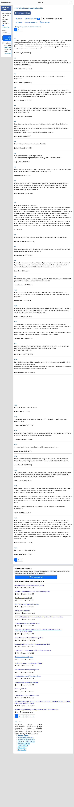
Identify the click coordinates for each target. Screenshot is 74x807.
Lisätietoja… (6, 77)
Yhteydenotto (22, 797)
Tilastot (19, 22)
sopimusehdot (9, 98)
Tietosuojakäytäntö (31, 22)
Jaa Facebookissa (22, 13)
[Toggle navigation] (70, 2)
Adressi (19, 19)
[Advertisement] (43, 46)
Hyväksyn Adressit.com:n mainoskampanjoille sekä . (11, 99)
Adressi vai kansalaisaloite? (26, 789)
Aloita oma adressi (36, 624)
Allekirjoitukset (32, 19)
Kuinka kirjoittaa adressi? (25, 785)
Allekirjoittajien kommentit (52, 19)
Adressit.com (6, 2)
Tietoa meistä (22, 795)
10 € (5, 83)
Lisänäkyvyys (45, 22)
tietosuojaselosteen (11, 104)
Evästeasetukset (23, 793)
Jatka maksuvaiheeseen (9, 89)
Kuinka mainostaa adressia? (26, 787)
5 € (5, 81)
